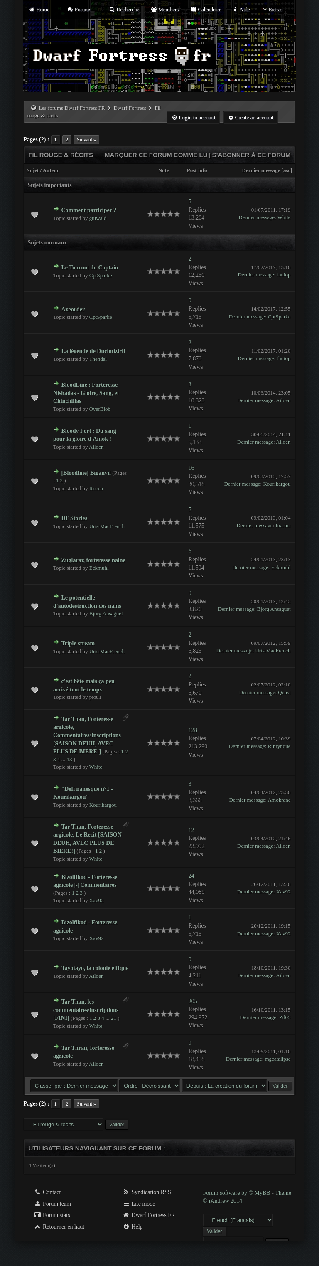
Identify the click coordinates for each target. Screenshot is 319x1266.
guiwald (98, 218)
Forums (79, 9)
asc (286, 170)
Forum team (52, 1204)
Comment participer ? (88, 210)
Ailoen (283, 400)
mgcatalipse (278, 1059)
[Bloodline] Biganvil (85, 473)
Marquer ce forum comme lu (156, 154)
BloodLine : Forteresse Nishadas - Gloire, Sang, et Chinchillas (86, 393)
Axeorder (73, 309)
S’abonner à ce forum (251, 154)
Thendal (98, 359)
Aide (241, 9)
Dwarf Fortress (129, 108)
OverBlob (99, 409)
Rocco (96, 488)
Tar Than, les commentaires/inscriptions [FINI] (86, 1010)
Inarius (282, 525)
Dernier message (261, 170)
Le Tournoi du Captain (89, 267)
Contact (47, 1192)
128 (193, 730)
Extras (271, 9)
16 (191, 468)
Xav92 (96, 900)
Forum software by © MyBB (237, 1193)
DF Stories (74, 518)
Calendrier (205, 9)
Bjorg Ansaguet (106, 613)
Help (133, 1227)
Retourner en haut (59, 1227)
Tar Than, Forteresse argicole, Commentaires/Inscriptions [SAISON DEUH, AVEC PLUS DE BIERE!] (87, 735)
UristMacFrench (107, 526)
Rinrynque (279, 746)
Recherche (124, 9)
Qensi (284, 692)
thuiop (283, 274)
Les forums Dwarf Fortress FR (72, 108)
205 (193, 1001)
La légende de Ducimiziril (93, 351)
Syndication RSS (147, 1192)
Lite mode (139, 1204)
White (284, 217)
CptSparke (100, 275)
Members (165, 9)
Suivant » (86, 140)
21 (113, 1018)
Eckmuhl (99, 568)
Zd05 (284, 1017)
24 (191, 876)
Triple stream (78, 643)
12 (191, 830)
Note (163, 170)
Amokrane (279, 800)
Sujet (33, 170)
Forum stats (52, 1215)
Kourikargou (276, 484)
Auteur (51, 170)
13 (69, 759)
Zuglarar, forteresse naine (93, 560)
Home (38, 9)
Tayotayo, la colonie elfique (94, 968)
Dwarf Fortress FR (149, 1215)
